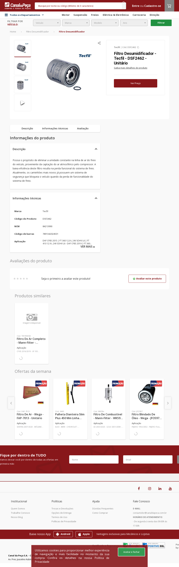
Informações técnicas (27, 198)
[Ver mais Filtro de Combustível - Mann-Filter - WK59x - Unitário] (108, 393)
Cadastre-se (152, 6)
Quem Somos (18, 508)
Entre (135, 6)
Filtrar (161, 22)
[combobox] (46, 23)
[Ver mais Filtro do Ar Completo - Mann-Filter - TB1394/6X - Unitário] (31, 318)
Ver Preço (136, 83)
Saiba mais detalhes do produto (130, 67)
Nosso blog (17, 517)
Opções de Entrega (61, 512)
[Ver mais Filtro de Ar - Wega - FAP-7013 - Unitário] (31, 393)
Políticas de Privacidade (64, 521)
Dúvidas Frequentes (102, 508)
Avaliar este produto (147, 278)
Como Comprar (100, 512)
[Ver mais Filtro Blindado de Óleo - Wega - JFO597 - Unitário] (146, 393)
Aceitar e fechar (131, 551)
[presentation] (11, 403)
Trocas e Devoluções (62, 508)
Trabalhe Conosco (20, 512)
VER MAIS (88, 246)
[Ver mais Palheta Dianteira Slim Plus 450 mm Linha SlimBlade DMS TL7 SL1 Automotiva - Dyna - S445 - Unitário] (70, 393)
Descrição (19, 149)
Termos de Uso (59, 517)
